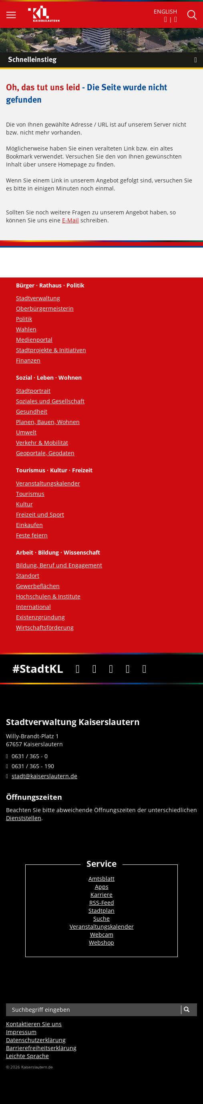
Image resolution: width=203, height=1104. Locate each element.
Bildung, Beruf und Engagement (59, 565)
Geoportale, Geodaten (45, 453)
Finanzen (28, 360)
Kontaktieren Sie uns (34, 1024)
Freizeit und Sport (40, 514)
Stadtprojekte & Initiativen (51, 350)
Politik (24, 319)
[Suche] (186, 1009)
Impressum (21, 1032)
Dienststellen (23, 818)
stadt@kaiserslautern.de (44, 776)
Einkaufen (29, 525)
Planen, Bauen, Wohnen (48, 422)
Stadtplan (101, 910)
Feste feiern (32, 535)
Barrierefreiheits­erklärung (41, 1048)
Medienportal (34, 339)
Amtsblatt (101, 878)
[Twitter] (94, 668)
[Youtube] (111, 668)
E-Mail (70, 220)
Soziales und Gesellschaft (50, 401)
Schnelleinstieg (105, 59)
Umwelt (26, 432)
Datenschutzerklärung (36, 1040)
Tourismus (30, 493)
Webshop (101, 942)
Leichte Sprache (27, 1056)
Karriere (101, 894)
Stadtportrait (33, 390)
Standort (27, 575)
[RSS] (144, 668)
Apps (102, 886)
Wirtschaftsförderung (45, 627)
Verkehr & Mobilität (42, 442)
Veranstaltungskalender (48, 483)
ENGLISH (165, 11)
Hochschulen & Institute (48, 596)
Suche (101, 918)
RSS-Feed (101, 902)
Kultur (24, 504)
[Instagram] (127, 668)
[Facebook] (77, 668)
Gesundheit (31, 411)
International (33, 606)
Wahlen (26, 329)
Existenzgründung (40, 617)
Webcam (101, 934)
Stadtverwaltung (38, 298)
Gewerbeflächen (38, 586)
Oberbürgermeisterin (45, 308)
